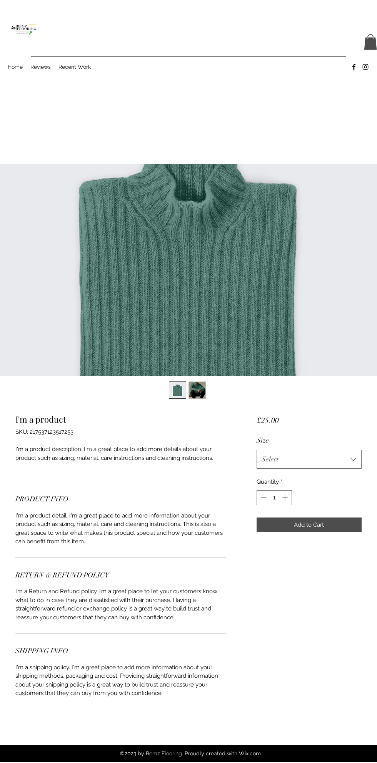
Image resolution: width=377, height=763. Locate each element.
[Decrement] (263, 498)
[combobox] (309, 459)
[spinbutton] (274, 498)
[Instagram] (365, 67)
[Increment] (285, 498)
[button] (370, 42)
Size (263, 440)
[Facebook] (354, 67)
